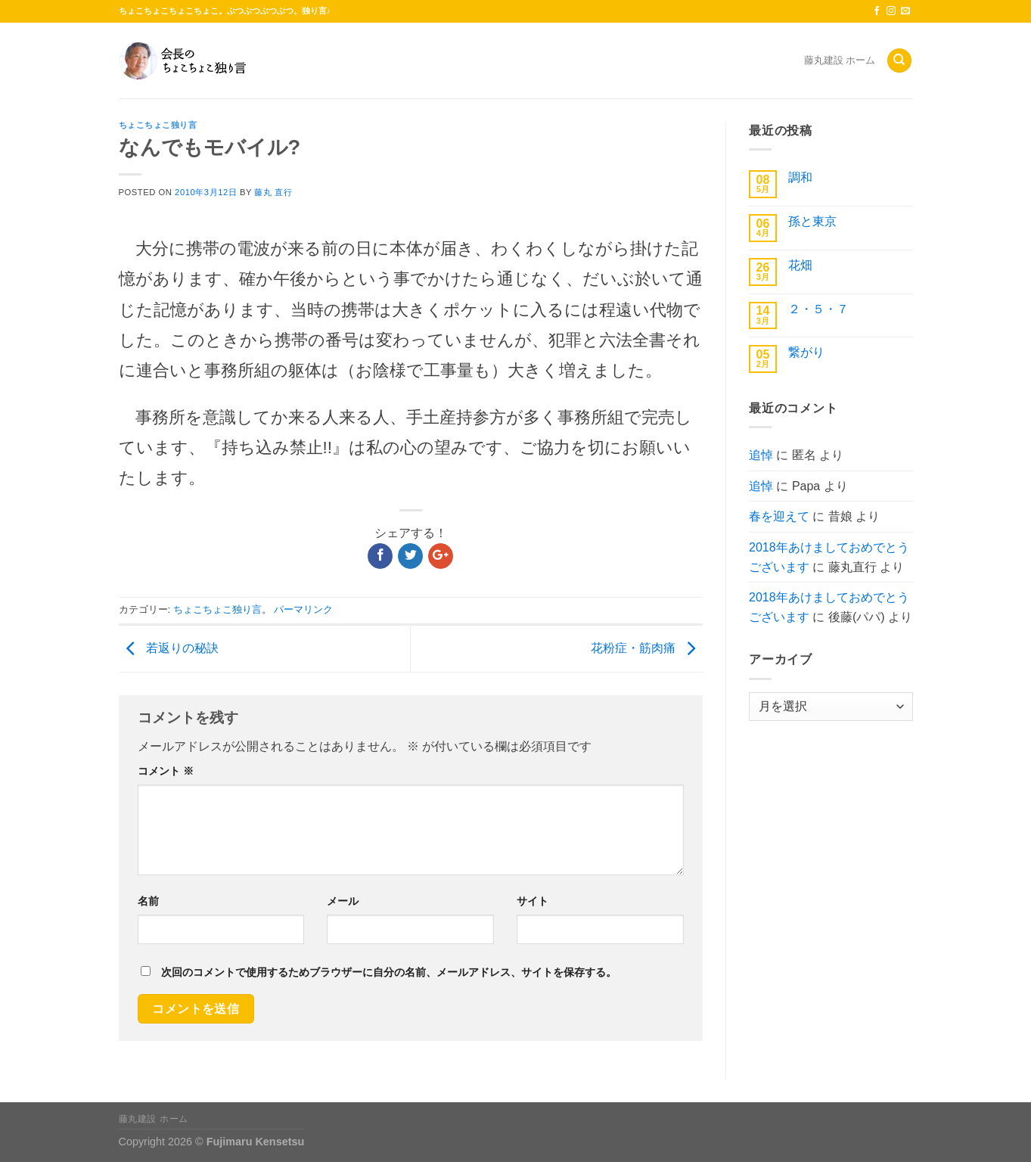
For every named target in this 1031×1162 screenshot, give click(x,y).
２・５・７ (818, 309)
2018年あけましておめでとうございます (829, 557)
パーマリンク (303, 609)
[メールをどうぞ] (905, 11)
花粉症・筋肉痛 (647, 648)
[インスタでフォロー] (891, 11)
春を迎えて (779, 516)
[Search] (899, 60)
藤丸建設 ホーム (840, 60)
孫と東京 (812, 221)
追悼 (761, 455)
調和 (800, 177)
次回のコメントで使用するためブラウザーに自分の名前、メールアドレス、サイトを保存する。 (388, 972)
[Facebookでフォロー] (876, 11)
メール (343, 901)
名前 (148, 901)
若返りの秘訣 (169, 648)
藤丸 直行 (273, 192)
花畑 (800, 265)
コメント (166, 771)
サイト (532, 901)
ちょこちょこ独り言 (158, 124)
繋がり (806, 352)
